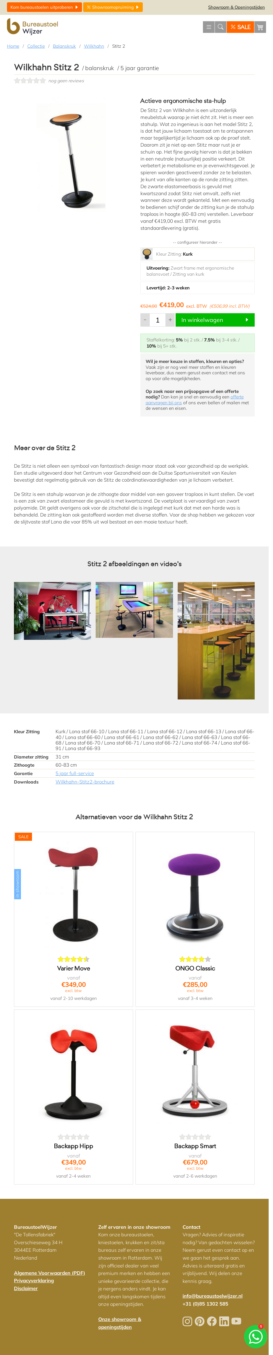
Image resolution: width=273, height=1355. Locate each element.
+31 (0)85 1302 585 (205, 1304)
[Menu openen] (209, 27)
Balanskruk (64, 46)
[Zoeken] (220, 27)
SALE (240, 27)
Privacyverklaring (34, 1280)
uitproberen (44, 7)
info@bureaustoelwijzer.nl (212, 1296)
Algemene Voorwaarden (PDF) (49, 1273)
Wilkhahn (94, 46)
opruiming (113, 7)
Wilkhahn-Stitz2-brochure (85, 782)
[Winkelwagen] (260, 27)
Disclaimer (26, 1288)
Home (13, 46)
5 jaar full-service (75, 773)
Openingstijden (236, 7)
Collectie (36, 46)
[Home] (33, 27)
